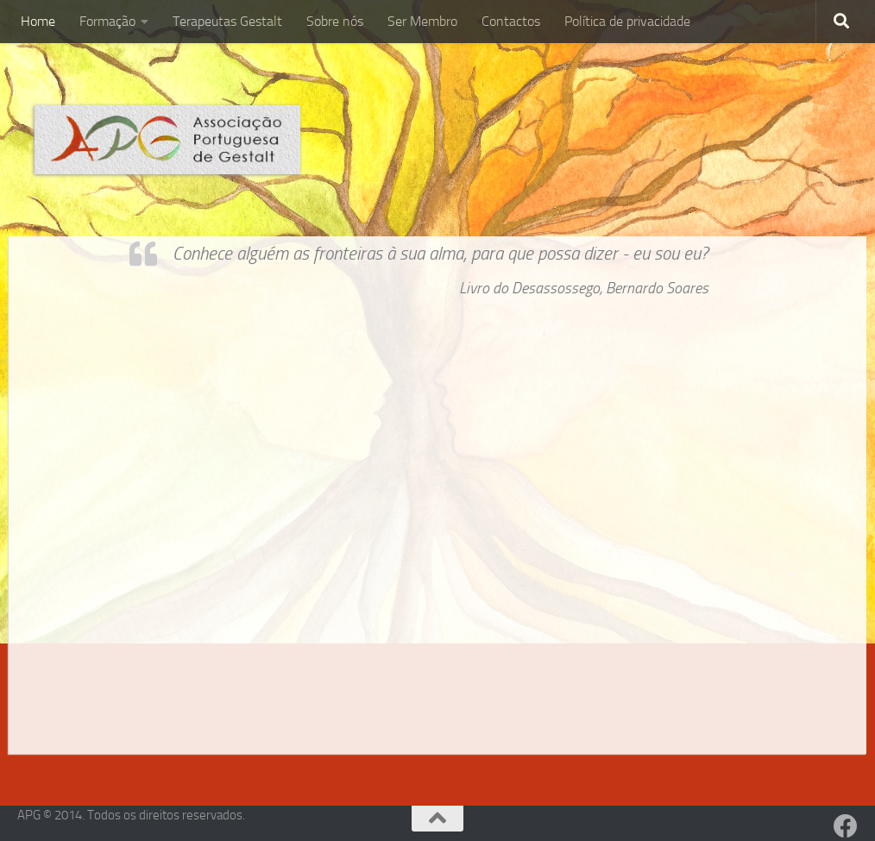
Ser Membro (422, 21)
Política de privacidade (627, 21)
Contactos (511, 21)
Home (38, 21)
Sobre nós (334, 21)
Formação (107, 21)
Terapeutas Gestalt (227, 21)
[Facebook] (846, 826)
